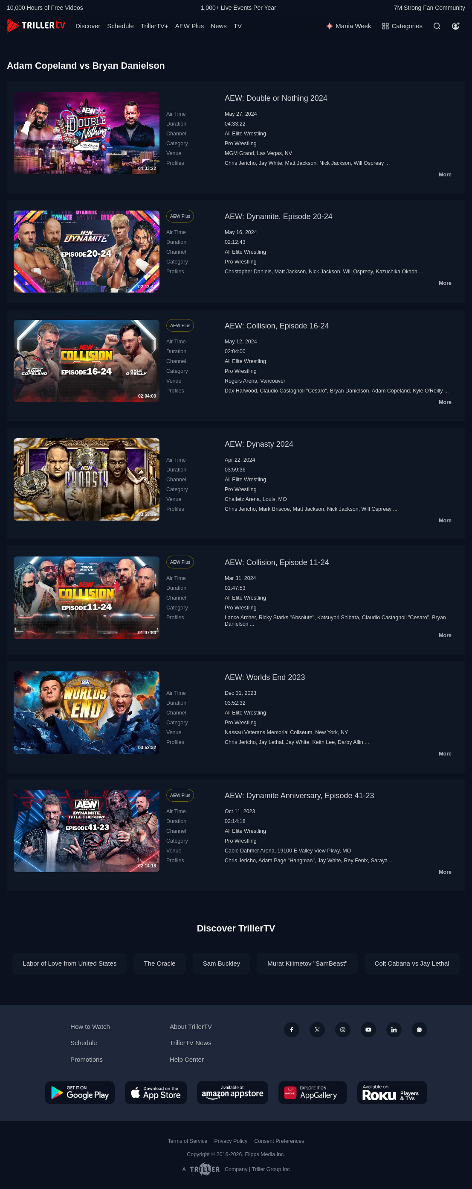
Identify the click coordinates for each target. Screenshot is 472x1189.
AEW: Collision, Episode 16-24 (277, 326)
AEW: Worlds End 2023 (265, 677)
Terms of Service (188, 1141)
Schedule (120, 25)
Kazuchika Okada (396, 272)
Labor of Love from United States (69, 963)
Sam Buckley (221, 963)
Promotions (86, 1059)
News (219, 25)
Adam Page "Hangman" (286, 861)
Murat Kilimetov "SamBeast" (307, 963)
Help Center (187, 1059)
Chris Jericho (240, 163)
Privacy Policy (230, 1141)
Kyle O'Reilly (428, 391)
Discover (87, 25)
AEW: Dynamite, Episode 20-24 (279, 216)
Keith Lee (323, 742)
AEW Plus (189, 25)
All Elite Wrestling (245, 134)
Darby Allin (350, 742)
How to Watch (90, 1026)
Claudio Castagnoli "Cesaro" (293, 391)
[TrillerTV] (36, 25)
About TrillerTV (191, 1026)
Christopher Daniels (248, 272)
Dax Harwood (241, 391)
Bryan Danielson (349, 391)
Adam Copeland (391, 391)
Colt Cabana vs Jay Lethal (412, 963)
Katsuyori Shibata (338, 618)
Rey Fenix (356, 861)
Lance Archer (240, 618)
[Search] (437, 26)
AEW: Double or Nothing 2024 (276, 98)
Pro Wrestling (241, 143)
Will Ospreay (369, 163)
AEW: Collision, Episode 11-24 (277, 562)
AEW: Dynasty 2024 (259, 444)
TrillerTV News (190, 1042)
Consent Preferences (279, 1141)
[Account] (455, 26)
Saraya (379, 861)
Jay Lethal (271, 742)
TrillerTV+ (154, 25)
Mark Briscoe (274, 509)
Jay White (270, 163)
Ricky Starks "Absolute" (286, 618)
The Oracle (159, 963)
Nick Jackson (335, 163)
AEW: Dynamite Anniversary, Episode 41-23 (299, 795)
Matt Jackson (301, 163)
